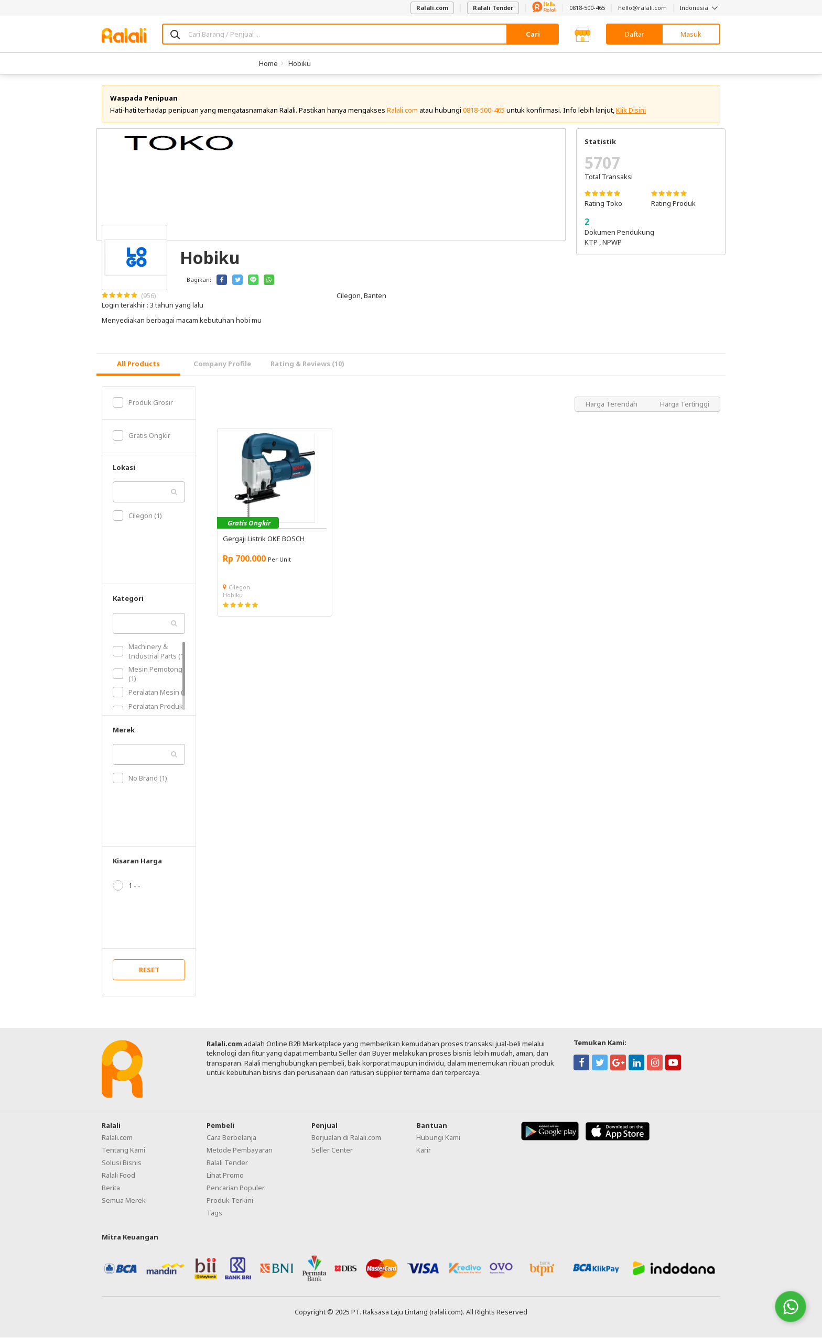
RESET (149, 970)
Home (268, 63)
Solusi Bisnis (122, 1162)
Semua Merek (124, 1200)
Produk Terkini (230, 1200)
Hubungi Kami (438, 1137)
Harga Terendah (612, 404)
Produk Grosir (143, 402)
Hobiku (299, 63)
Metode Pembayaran (240, 1150)
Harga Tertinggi (684, 404)
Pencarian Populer (236, 1187)
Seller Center (332, 1150)
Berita (111, 1187)
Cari (533, 34)
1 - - (126, 886)
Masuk (690, 34)
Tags (214, 1213)
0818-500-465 (587, 8)
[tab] (138, 365)
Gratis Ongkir (141, 436)
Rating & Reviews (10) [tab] (307, 364)
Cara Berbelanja (231, 1137)
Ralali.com (432, 8)
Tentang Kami (123, 1150)
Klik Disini (631, 110)
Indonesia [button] (700, 8)
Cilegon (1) (137, 516)
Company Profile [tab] (222, 364)
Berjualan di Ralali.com (346, 1137)
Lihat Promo (225, 1175)
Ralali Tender (493, 8)
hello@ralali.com (642, 8)
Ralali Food (118, 1175)
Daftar (634, 34)
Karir (423, 1150)
